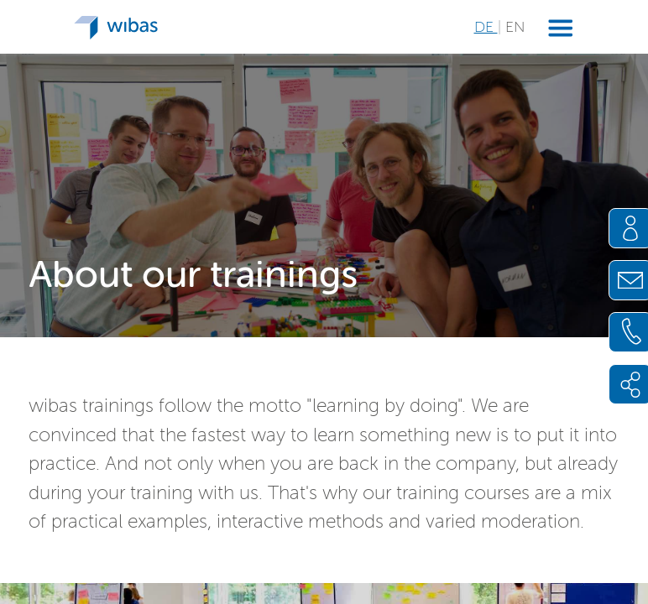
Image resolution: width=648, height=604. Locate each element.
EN (515, 27)
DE (486, 27)
